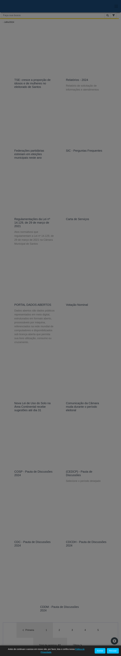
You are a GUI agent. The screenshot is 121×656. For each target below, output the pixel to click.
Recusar (113, 651)
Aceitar (100, 651)
